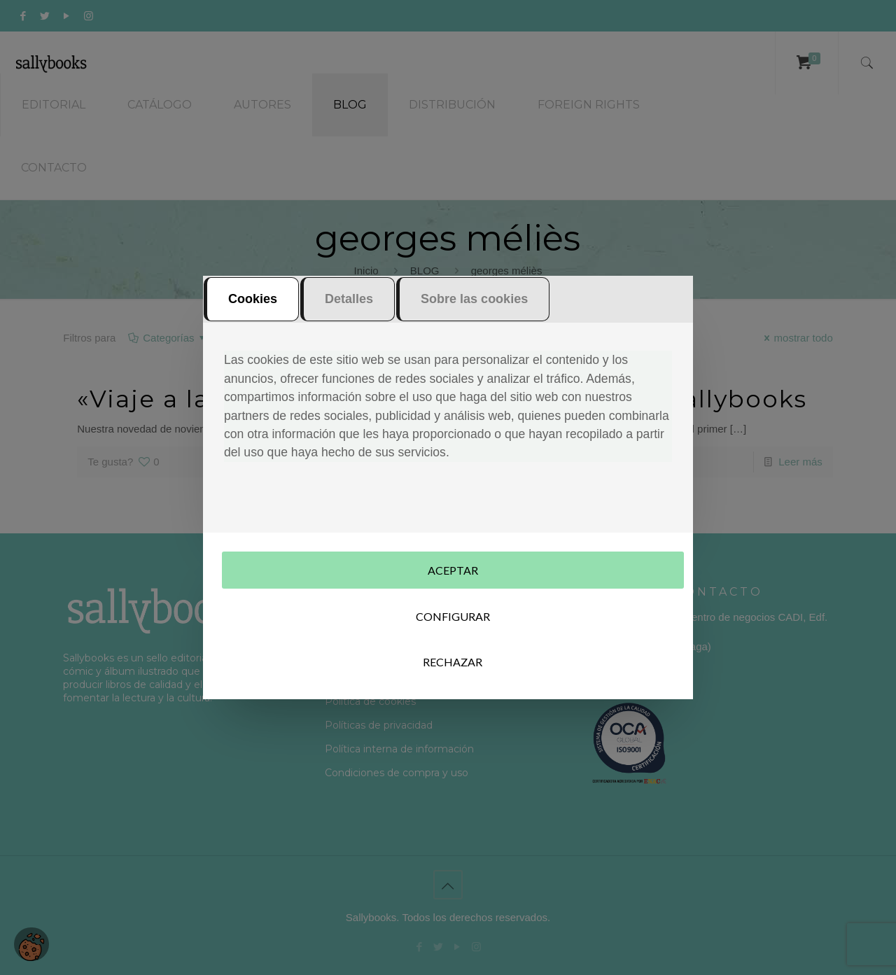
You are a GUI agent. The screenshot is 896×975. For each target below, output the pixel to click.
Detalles (349, 307)
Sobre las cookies (474, 307)
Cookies (252, 307)
